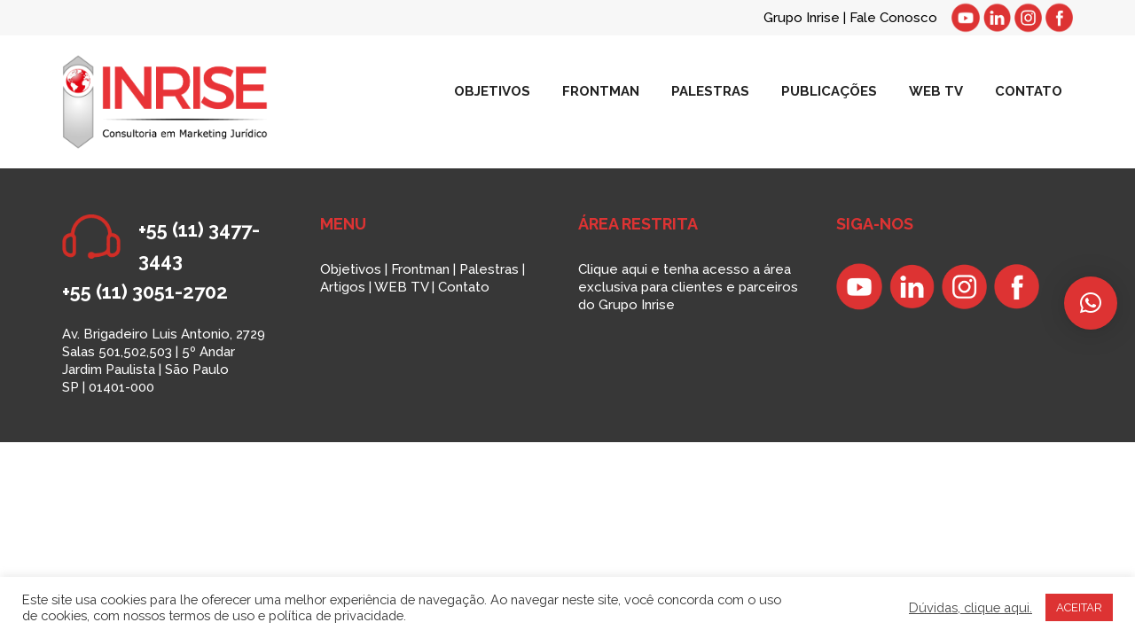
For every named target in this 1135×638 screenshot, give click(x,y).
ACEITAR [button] (1079, 607)
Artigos (342, 287)
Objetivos (350, 269)
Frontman (420, 269)
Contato (463, 287)
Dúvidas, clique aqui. (970, 607)
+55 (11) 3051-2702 (145, 291)
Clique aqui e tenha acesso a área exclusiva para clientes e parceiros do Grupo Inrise (688, 287)
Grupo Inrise (801, 18)
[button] (1090, 303)
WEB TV (401, 287)
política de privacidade (336, 615)
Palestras (489, 269)
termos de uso (211, 615)
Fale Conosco (893, 18)
